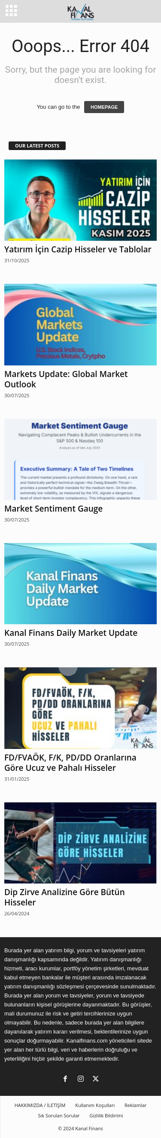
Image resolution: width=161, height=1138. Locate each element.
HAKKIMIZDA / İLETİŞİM (40, 1105)
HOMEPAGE (104, 107)
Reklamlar (135, 1105)
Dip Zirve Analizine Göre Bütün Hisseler (64, 897)
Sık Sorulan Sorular (58, 1115)
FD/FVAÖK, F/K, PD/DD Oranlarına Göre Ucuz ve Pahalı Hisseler (70, 762)
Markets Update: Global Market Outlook (66, 379)
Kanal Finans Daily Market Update (70, 632)
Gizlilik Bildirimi (106, 1115)
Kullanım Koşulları (95, 1105)
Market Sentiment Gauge (53, 508)
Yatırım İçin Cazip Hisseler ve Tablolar (78, 249)
